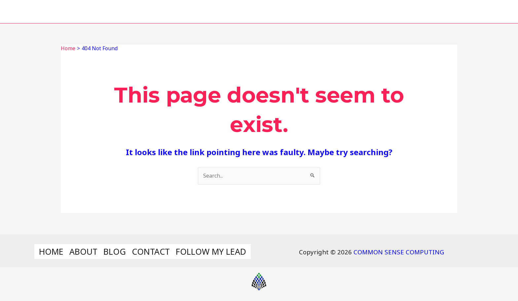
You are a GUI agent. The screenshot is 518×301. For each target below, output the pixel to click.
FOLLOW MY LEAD (448, 11)
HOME (257, 11)
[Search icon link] (501, 12)
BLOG (337, 11)
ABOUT (298, 11)
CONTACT (381, 11)
